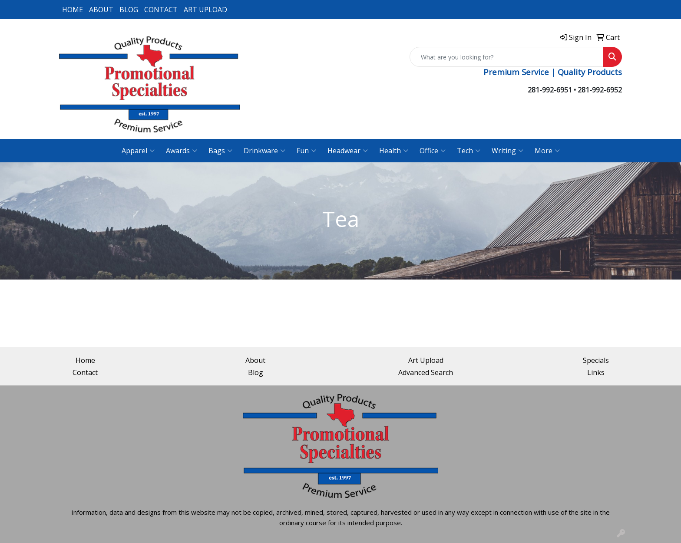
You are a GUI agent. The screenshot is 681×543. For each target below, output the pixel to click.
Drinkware (264, 150)
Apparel (138, 150)
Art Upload (425, 360)
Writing (507, 150)
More (547, 150)
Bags (220, 150)
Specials (596, 360)
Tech (468, 150)
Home (85, 360)
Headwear (347, 150)
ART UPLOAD (205, 9)
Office (433, 150)
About (255, 360)
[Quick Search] (507, 57)
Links (596, 372)
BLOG (128, 9)
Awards (181, 150)
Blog (255, 372)
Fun (306, 150)
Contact (85, 372)
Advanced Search (425, 372)
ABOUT (101, 9)
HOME (72, 9)
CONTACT (161, 9)
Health (393, 150)
